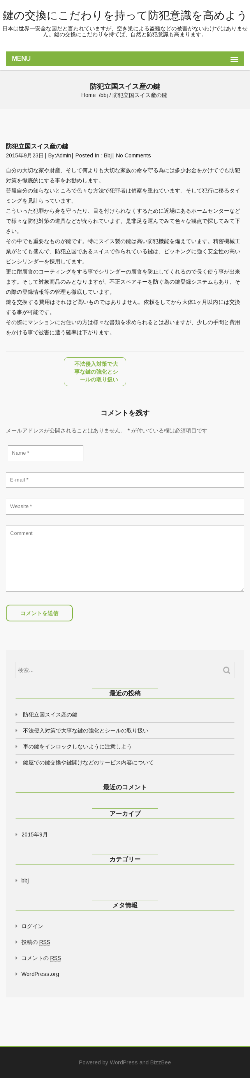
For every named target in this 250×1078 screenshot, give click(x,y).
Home (88, 95)
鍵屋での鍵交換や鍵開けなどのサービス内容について (88, 762)
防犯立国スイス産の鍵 (50, 714)
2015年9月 (34, 834)
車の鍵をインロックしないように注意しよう (77, 746)
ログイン (32, 926)
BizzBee (160, 1062)
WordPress (124, 1062)
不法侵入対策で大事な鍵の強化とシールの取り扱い (85, 730)
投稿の (35, 942)
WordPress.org (40, 974)
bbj (104, 95)
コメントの (41, 958)
